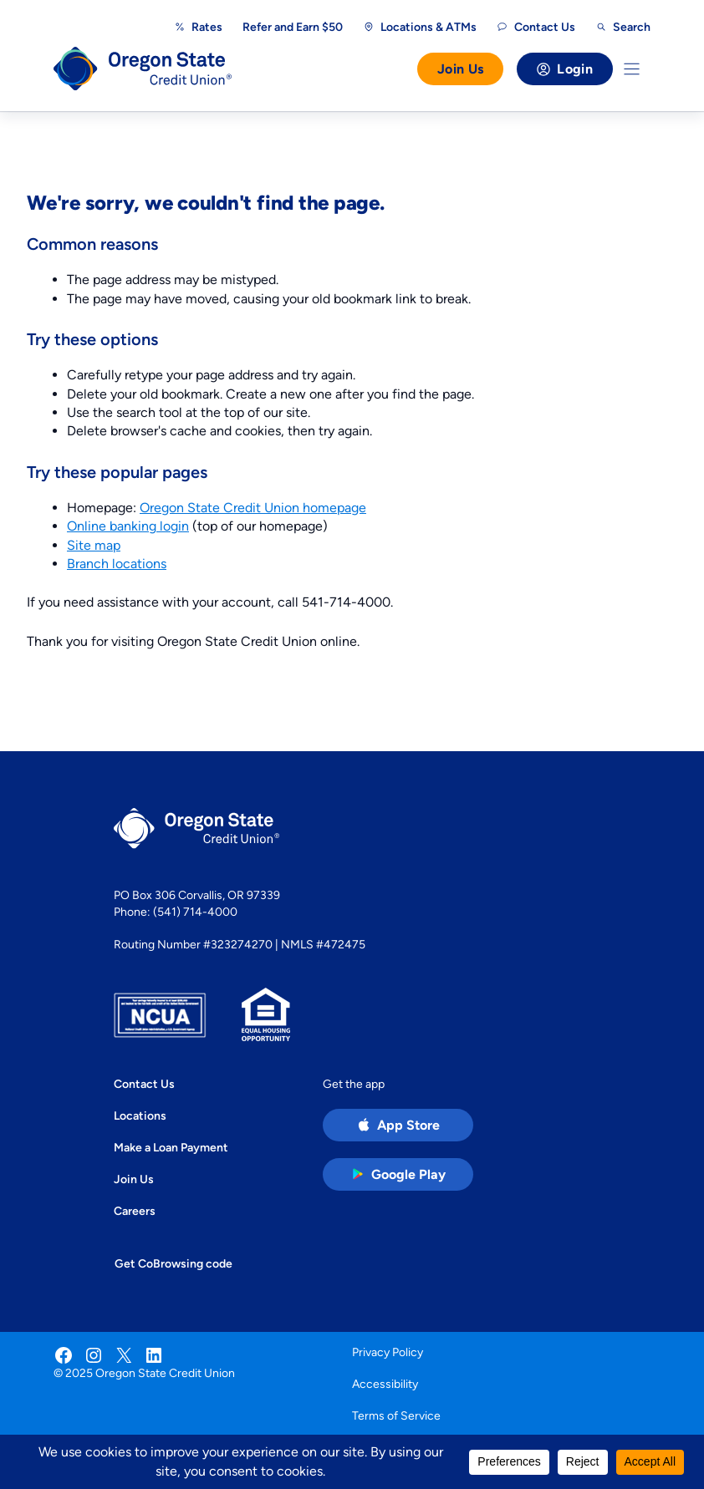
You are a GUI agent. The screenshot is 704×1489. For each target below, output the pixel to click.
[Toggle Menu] (631, 69)
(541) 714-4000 (195, 911)
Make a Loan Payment (171, 1147)
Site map (93, 545)
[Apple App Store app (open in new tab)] (398, 1125)
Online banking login (128, 526)
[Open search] (622, 26)
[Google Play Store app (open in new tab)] (398, 1174)
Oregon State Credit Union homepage (253, 508)
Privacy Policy (387, 1352)
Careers (135, 1210)
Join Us (460, 69)
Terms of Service (396, 1415)
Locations (140, 1115)
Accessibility (385, 1383)
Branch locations (116, 564)
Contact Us (144, 1083)
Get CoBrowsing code (173, 1263)
